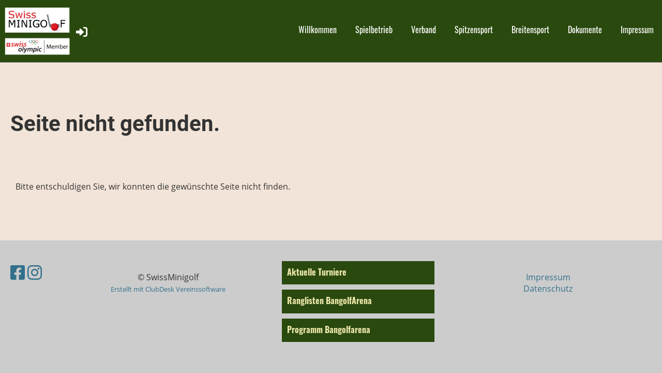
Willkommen (317, 29)
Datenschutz (548, 288)
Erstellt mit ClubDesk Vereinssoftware (168, 289)
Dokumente (585, 29)
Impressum (637, 29)
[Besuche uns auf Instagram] (34, 272)
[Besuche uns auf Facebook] (17, 272)
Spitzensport (474, 29)
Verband (423, 29)
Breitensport (530, 29)
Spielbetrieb (374, 29)
